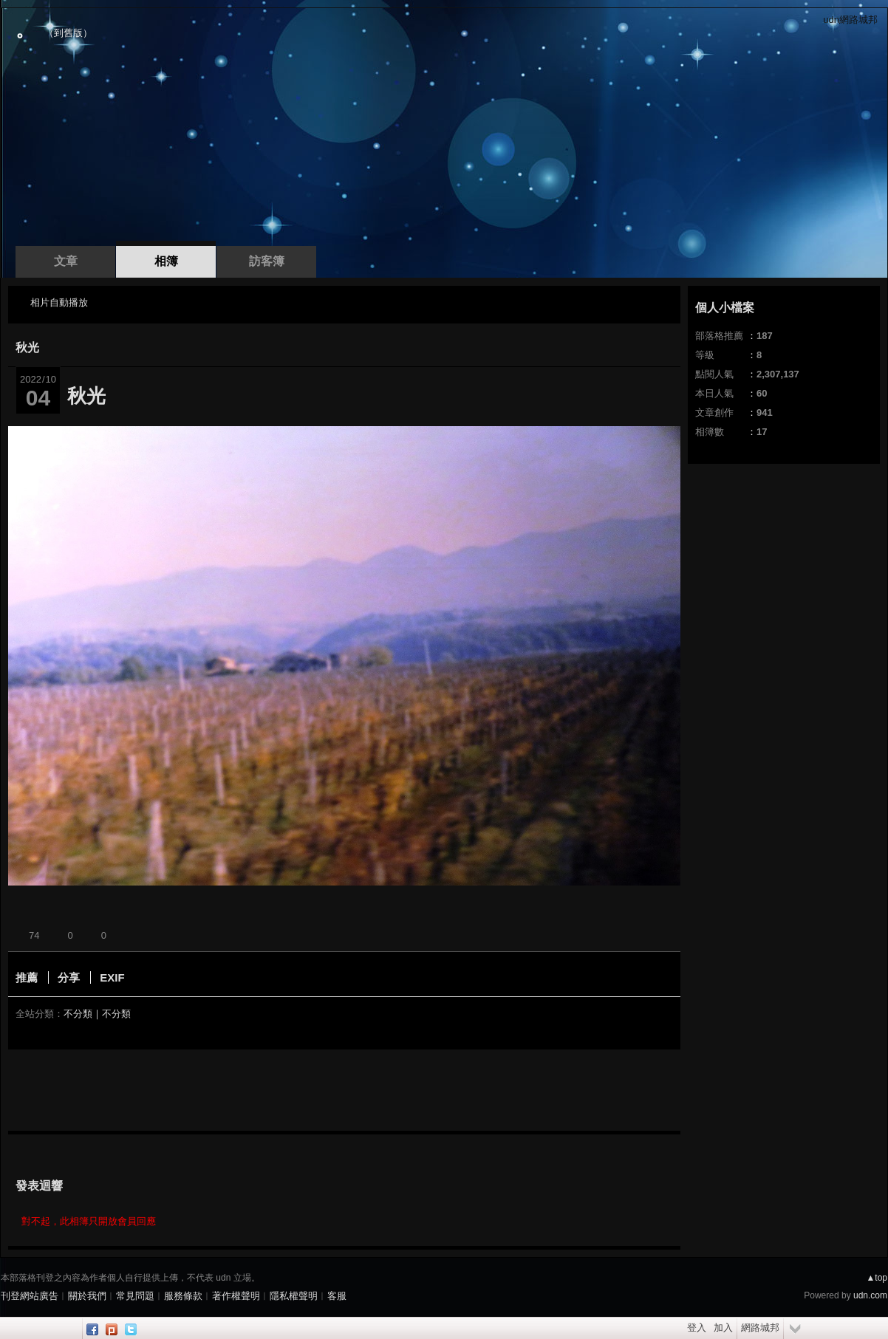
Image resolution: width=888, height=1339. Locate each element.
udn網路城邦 (850, 19)
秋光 (27, 347)
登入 (696, 1327)
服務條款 (183, 1295)
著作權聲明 (236, 1295)
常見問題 (135, 1295)
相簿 (166, 261)
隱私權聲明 (294, 1295)
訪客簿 (266, 261)
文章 (66, 261)
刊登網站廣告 (29, 1295)
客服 (336, 1295)
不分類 (78, 1013)
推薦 (27, 977)
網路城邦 (760, 1327)
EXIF (112, 977)
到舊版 (68, 32)
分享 (69, 977)
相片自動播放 (59, 302)
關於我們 (87, 1295)
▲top (876, 1278)
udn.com (870, 1295)
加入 (723, 1327)
